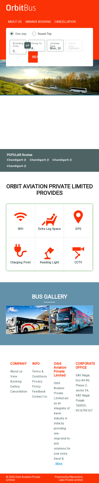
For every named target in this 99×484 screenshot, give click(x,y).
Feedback (39, 391)
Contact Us (39, 396)
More (58, 463)
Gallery (15, 386)
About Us (15, 21)
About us (16, 371)
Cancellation (65, 21)
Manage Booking (38, 21)
